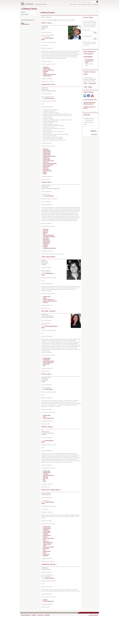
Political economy (47, 551)
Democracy (45, 232)
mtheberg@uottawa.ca (49, 578)
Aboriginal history (46, 150)
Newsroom (23, 12)
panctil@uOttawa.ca (49, 38)
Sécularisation (46, 243)
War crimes (45, 555)
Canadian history (46, 68)
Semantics (45, 245)
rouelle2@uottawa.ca (49, 502)
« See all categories (87, 56)
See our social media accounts (90, 99)
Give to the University (93, 615)
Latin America (46, 238)
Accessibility (47, 615)
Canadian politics (46, 470)
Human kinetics (46, 363)
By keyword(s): (87, 36)
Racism (44, 481)
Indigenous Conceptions (48, 164)
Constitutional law (47, 535)
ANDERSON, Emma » (48, 84)
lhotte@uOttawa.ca (49, 389)
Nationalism (45, 476)
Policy (44, 549)
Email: (85, 124)
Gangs (44, 539)
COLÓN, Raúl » (46, 182)
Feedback (34, 615)
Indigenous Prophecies (48, 542)
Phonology (45, 302)
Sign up (90, 86)
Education (45, 536)
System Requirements (26, 615)
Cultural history (46, 157)
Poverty (44, 552)
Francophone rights (89, 59)
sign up (85, 83)
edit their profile (92, 83)
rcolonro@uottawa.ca (49, 195)
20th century (45, 148)
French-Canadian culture (48, 70)
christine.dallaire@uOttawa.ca (51, 326)
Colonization (45, 473)
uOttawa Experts (88, 122)
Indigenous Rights (47, 544)
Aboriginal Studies (47, 151)
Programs (79, 4)
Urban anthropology (47, 75)
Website (43, 39)
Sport (44, 365)
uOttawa (45, 173)
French (44, 416)
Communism (45, 229)
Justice (44, 545)
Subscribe (93, 130)
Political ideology (46, 240)
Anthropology (46, 67)
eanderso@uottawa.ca (49, 98)
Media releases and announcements (89, 119)
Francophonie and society (48, 361)
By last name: (86, 30)
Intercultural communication (49, 236)
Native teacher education (48, 547)
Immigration (45, 71)
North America (46, 169)
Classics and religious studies (49, 156)
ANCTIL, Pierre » (46, 23)
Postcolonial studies (47, 170)
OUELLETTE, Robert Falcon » (51, 490)
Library (75, 4)
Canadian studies (47, 154)
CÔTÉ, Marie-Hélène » (48, 257)
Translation (45, 246)
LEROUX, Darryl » (47, 427)
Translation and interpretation (49, 74)
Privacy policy (94, 134)
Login (85, 86)
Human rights (46, 541)
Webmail (84, 4)
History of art (45, 162)
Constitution (45, 533)
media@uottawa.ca (25, 24)
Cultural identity (46, 359)
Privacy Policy (40, 615)
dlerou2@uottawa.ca (49, 440)
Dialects (44, 233)
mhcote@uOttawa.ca (49, 273)
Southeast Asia (46, 554)
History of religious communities (50, 163)
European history (46, 159)
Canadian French (46, 296)
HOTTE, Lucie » (46, 374)
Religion (44, 72)
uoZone (70, 4)
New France (45, 167)
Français (96, 4)
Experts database (25, 14)
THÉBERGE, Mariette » (49, 564)
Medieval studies (46, 166)
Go (95, 32)
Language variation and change (50, 300)
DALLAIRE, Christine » (48, 311)
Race (44, 479)
